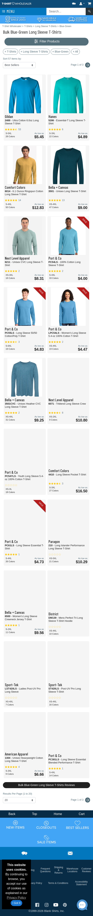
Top (34, 814)
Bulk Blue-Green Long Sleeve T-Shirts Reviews (46, 785)
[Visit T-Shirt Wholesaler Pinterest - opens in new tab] (65, 904)
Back (12, 814)
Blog (32, 870)
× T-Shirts (10, 51)
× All (75, 51)
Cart (81, 814)
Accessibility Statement (81, 883)
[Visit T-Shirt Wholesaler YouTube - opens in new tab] (56, 904)
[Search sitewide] (66, 11)
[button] (74, 3)
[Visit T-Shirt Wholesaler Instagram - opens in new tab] (47, 904)
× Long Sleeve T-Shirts (34, 51)
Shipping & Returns (58, 870)
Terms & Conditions (58, 883)
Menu (8, 11)
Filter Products (46, 41)
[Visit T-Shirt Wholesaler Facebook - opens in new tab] (37, 904)
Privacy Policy (16, 897)
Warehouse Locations (72, 870)
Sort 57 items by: (12, 58)
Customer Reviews (86, 870)
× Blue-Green (60, 51)
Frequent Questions (45, 870)
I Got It (16, 903)
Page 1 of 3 (80, 800)
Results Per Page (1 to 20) (17, 793)
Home (58, 814)
